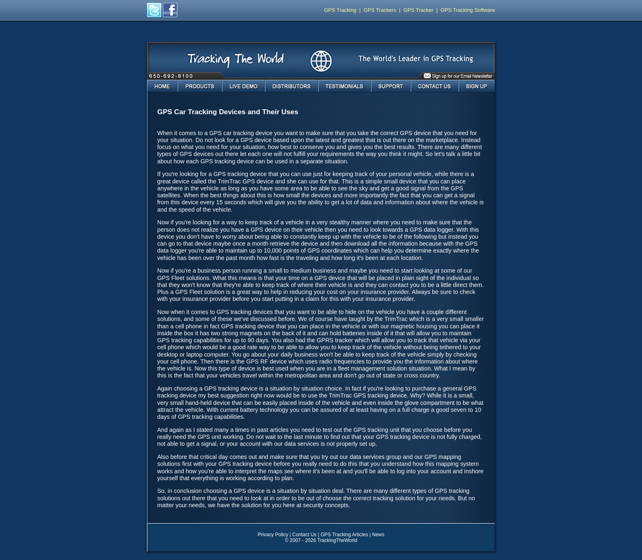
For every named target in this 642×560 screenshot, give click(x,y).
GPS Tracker (418, 10)
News (378, 534)
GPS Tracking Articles (344, 534)
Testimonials (344, 86)
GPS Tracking (340, 10)
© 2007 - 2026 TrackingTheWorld (321, 540)
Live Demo (243, 86)
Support (391, 86)
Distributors (291, 86)
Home (162, 86)
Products (200, 86)
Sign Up (477, 86)
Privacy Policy (273, 534)
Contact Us (435, 86)
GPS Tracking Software (468, 10)
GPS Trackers (380, 10)
